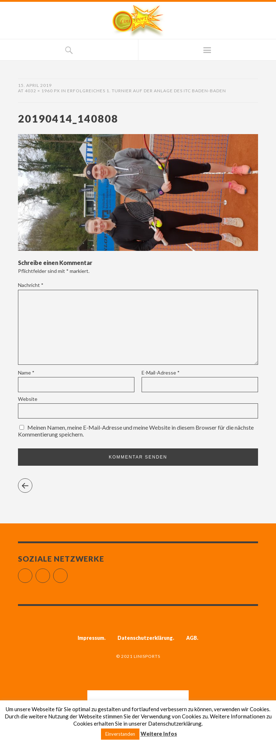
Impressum (91, 638)
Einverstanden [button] (120, 734)
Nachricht (30, 285)
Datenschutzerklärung (145, 638)
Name (26, 372)
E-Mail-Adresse (161, 372)
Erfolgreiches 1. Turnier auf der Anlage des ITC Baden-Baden (146, 90)
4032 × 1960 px (42, 90)
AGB (191, 638)
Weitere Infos (159, 733)
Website (27, 399)
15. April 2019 (35, 85)
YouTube (67, 573)
